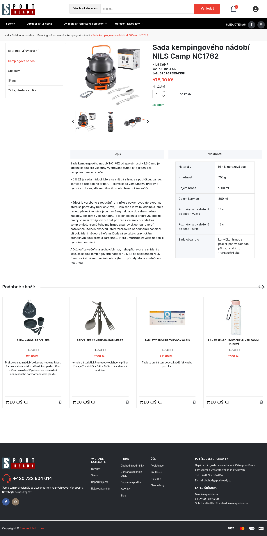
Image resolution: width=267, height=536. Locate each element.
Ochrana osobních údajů (131, 473)
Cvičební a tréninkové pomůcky (85, 23)
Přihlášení (156, 472)
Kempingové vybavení (50, 35)
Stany (12, 80)
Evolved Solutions (32, 528)
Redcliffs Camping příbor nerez (100, 340)
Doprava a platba (131, 482)
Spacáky (14, 71)
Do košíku (186, 94)
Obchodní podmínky (132, 465)
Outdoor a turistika (40, 23)
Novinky (96, 468)
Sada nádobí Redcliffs (33, 340)
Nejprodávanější (100, 488)
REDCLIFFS (33, 350)
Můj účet (156, 479)
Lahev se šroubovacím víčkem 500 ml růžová (234, 342)
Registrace (157, 465)
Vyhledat (207, 8)
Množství (158, 86)
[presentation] (73, 121)
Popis (117, 154)
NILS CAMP (160, 64)
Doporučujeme (99, 482)
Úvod (5, 35)
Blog (123, 495)
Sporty (12, 23)
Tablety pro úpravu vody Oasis (167, 340)
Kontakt (126, 489)
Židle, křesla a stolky (22, 90)
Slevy (94, 475)
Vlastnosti (215, 154)
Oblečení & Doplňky (129, 23)
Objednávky (157, 485)
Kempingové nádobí (78, 35)
